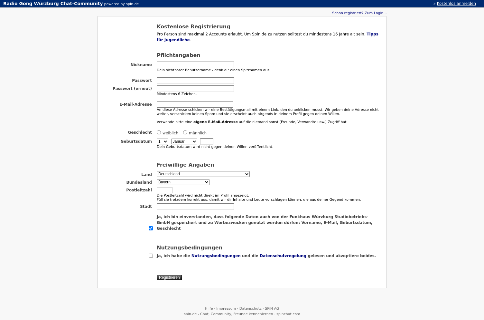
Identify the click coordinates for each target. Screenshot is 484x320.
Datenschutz (250, 308)
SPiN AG (272, 308)
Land (146, 174)
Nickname (141, 65)
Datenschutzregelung (283, 256)
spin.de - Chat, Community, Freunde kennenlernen (228, 314)
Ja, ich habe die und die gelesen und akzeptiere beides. (266, 256)
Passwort (142, 80)
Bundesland (139, 182)
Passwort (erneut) (132, 88)
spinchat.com (288, 314)
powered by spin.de (121, 4)
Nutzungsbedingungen (216, 256)
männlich (195, 132)
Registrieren (169, 277)
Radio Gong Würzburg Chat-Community (53, 3)
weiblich (167, 132)
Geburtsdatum (136, 141)
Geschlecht (140, 132)
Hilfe (209, 308)
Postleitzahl (139, 190)
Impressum (226, 308)
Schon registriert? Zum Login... (359, 13)
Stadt (146, 206)
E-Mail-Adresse (135, 104)
